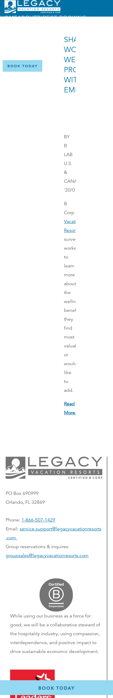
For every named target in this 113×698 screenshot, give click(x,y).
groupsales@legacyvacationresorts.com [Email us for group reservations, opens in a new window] (47, 556)
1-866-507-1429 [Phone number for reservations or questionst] (38, 520)
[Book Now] (22, 66)
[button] (54, 477)
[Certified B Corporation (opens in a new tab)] (104, 66)
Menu (30, 48)
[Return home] (32, 12)
